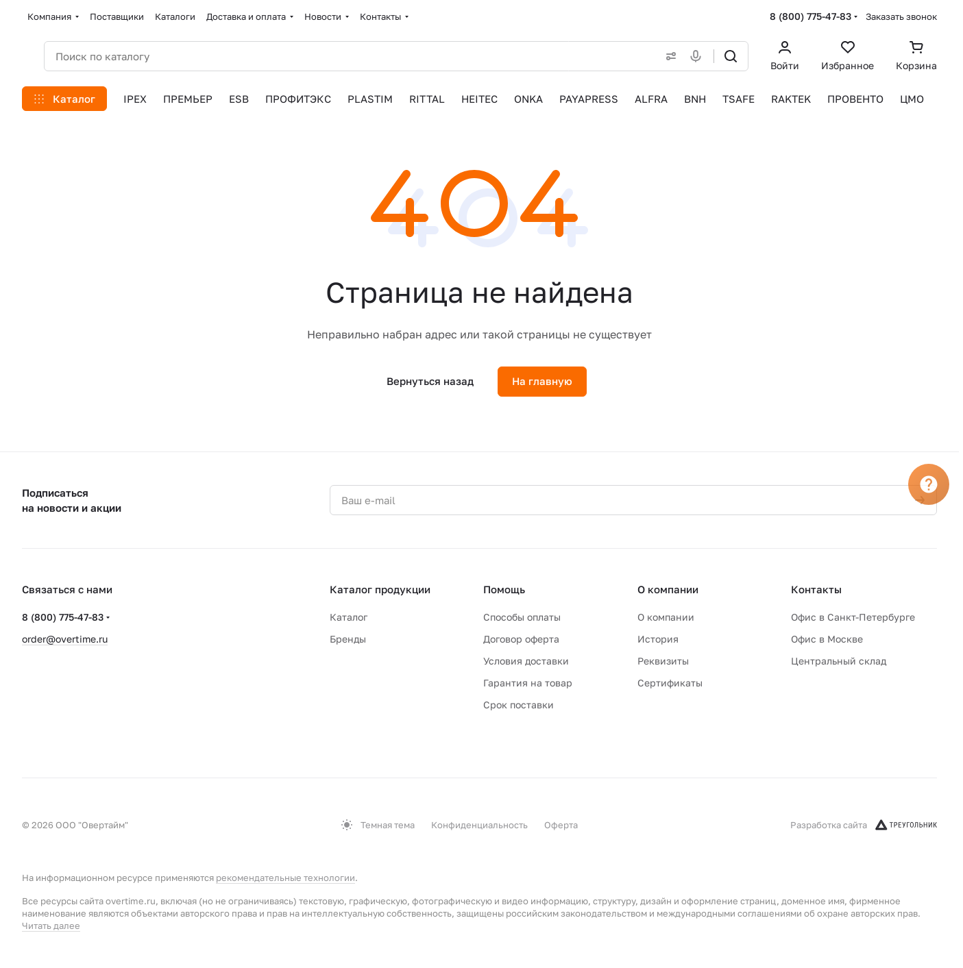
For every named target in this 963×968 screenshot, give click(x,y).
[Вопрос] (928, 484)
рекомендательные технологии (285, 877)
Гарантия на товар (527, 682)
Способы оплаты (522, 617)
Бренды (348, 639)
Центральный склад (838, 661)
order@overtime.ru (65, 639)
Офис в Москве (827, 639)
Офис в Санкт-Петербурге (853, 617)
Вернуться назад (430, 381)
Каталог (348, 617)
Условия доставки (526, 661)
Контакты (816, 589)
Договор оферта (521, 639)
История (658, 639)
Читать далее (51, 925)
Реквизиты (663, 661)
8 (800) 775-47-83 (810, 16)
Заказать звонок (901, 16)
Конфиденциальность (479, 824)
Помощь (504, 589)
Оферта (561, 824)
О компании (667, 589)
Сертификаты (670, 682)
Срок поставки (518, 704)
